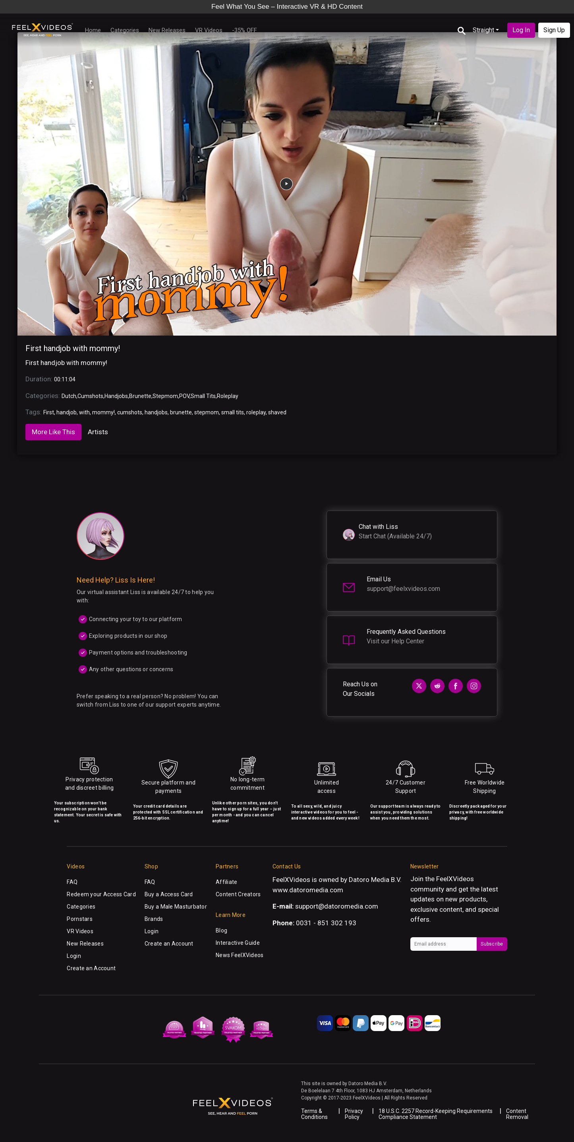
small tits (232, 412)
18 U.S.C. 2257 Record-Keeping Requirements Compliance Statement (436, 1114)
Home (93, 30)
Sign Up (554, 30)
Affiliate (227, 882)
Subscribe (492, 944)
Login (74, 956)
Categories (124, 30)
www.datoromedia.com (308, 890)
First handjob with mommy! (72, 348)
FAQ (72, 882)
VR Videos (208, 30)
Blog (221, 930)
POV (184, 396)
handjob (66, 412)
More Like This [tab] (53, 432)
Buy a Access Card (169, 894)
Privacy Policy (354, 1114)
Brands (154, 919)
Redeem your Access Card (101, 894)
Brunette (140, 396)
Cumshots (90, 396)
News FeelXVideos (239, 955)
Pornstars (80, 919)
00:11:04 (64, 379)
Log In (521, 30)
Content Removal (517, 1114)
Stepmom (165, 396)
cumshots (129, 412)
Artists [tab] (98, 432)
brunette (181, 412)
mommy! (103, 412)
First (48, 412)
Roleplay (227, 396)
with (84, 412)
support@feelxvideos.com (403, 588)
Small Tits (203, 396)
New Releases (167, 30)
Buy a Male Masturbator (176, 906)
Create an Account (91, 968)
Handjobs (116, 396)
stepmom (206, 412)
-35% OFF (244, 30)
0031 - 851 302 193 (326, 923)
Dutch (69, 396)
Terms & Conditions (314, 1114)
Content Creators (238, 894)
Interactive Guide (238, 943)
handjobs (156, 412)
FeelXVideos (455, 879)
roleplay (256, 412)
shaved (277, 412)
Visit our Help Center (395, 641)
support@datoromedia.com (336, 906)
